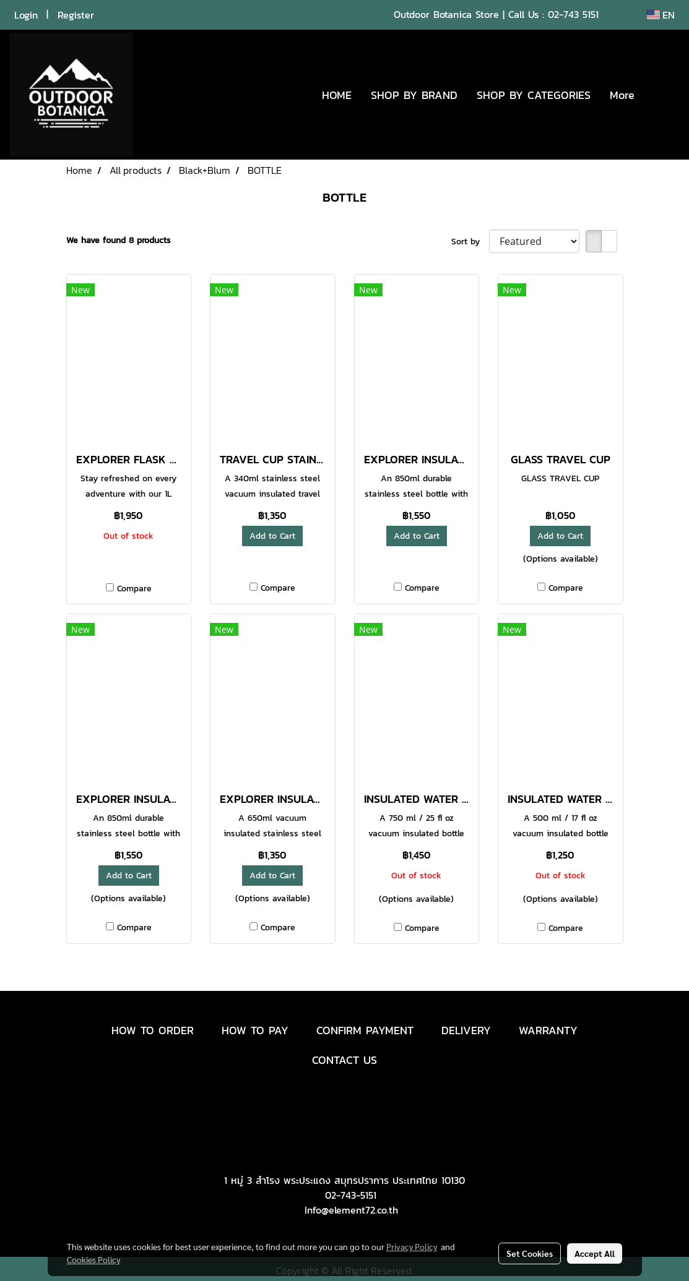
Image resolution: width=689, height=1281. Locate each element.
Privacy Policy (411, 1246)
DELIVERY (466, 1030)
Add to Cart (272, 535)
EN (661, 14)
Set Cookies (529, 1253)
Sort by (470, 241)
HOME (337, 95)
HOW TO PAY (255, 1030)
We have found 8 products (118, 240)
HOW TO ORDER (152, 1030)
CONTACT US (344, 1060)
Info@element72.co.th (351, 1209)
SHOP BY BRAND (414, 95)
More (622, 95)
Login (26, 14)
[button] (662, 95)
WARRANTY (548, 1030)
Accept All (594, 1253)
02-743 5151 (573, 14)
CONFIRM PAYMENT (365, 1030)
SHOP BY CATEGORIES (534, 95)
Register (76, 14)
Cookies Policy (93, 1259)
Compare (134, 588)
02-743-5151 (350, 1195)
